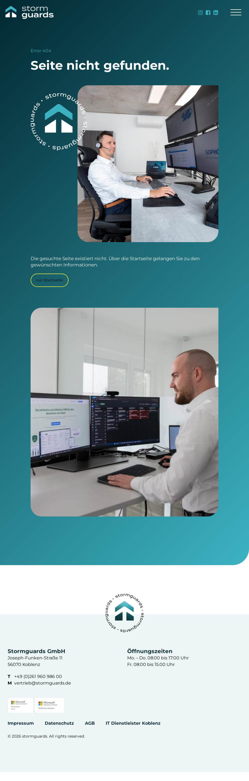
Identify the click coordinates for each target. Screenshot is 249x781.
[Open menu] (235, 12)
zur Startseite (49, 280)
